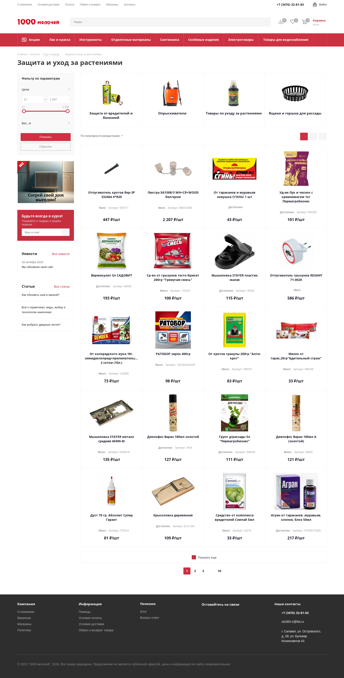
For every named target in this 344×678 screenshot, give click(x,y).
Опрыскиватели (172, 113)
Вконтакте (206, 614)
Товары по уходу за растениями (234, 113)
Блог (143, 611)
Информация (90, 604)
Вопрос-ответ (149, 618)
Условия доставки (91, 624)
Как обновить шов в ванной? (40, 295)
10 (219, 571)
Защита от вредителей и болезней (111, 115)
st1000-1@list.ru (292, 621)
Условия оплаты (90, 618)
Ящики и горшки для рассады (295, 113)
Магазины (24, 624)
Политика (24, 630)
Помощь (85, 612)
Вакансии (24, 618)
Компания (26, 604)
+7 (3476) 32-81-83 (295, 613)
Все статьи (62, 286)
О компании (25, 612)
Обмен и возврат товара (96, 630)
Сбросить (45, 146)
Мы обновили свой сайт (37, 267)
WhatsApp (217, 614)
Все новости (61, 254)
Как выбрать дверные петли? (41, 325)
